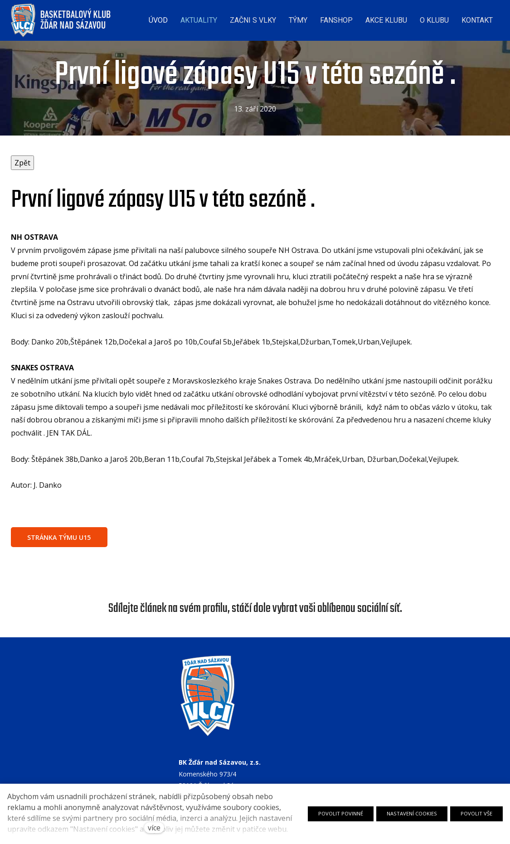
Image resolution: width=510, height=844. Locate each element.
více (154, 828)
